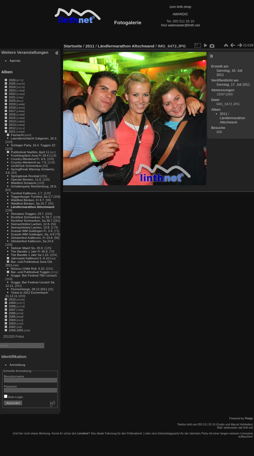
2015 (12, 117)
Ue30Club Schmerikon (26, 165)
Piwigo (249, 418)
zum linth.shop (180, 7)
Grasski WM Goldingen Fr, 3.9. (32, 230)
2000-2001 (16, 330)
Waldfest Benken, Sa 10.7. (29, 203)
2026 (12, 80)
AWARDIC (180, 14)
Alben (7, 72)
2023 (12, 90)
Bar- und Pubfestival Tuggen (31, 272)
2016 (12, 114)
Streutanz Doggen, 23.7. (27, 213)
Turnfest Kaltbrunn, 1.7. (27, 193)
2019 (12, 104)
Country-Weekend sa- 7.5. (29, 162)
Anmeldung (18, 364)
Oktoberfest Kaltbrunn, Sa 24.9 (32, 241)
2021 (12, 97)
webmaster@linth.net (184, 25)
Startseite (73, 46)
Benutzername (14, 376)
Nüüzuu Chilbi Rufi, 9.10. (28, 268)
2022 (12, 93)
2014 (12, 121)
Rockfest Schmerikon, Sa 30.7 (31, 220)
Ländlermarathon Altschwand (32, 206)
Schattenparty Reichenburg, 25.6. (34, 186)
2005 (12, 316)
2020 (12, 100)
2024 (12, 87)
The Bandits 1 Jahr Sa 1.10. (30, 254)
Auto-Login (13, 397)
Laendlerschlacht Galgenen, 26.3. (34, 138)
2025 (12, 83)
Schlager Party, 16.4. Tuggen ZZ (33, 145)
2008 (12, 306)
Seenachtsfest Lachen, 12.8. (30, 224)
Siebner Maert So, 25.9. (27, 248)
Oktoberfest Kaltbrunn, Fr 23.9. (32, 237)
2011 (12, 131)
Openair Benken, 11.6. (26, 179)
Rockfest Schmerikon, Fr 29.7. (31, 217)
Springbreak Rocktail (25, 176)
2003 (12, 323)
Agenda (15, 60)
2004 (12, 320)
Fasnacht (17, 135)
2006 (12, 313)
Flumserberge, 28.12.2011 (29, 289)
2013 (12, 124)
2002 (12, 326)
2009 (12, 302)
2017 (12, 111)
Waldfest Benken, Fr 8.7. (28, 200)
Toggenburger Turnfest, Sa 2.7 (32, 196)
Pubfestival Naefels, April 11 (30, 152)
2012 (12, 128)
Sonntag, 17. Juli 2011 (233, 84)
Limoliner (83, 433)
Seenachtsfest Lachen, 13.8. (30, 227)
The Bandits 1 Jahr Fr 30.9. (29, 251)
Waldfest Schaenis (23, 183)
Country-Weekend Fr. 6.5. (28, 159)
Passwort (10, 386)
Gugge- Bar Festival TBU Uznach (34, 275)
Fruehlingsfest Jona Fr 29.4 (29, 155)
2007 (12, 309)
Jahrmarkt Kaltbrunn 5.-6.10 (30, 258)
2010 (12, 299)
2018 (12, 107)
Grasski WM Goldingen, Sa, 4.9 (32, 234)
